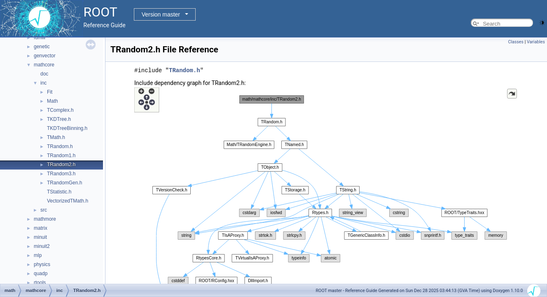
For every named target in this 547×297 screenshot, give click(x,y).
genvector (45, 56)
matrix (40, 228)
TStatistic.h (59, 192)
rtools (40, 282)
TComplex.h (60, 110)
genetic (42, 47)
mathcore (44, 65)
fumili (39, 37)
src (43, 210)
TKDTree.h (59, 119)
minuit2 (42, 246)
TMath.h (56, 137)
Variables (536, 42)
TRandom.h (60, 146)
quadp (40, 273)
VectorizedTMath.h (67, 201)
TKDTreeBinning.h (67, 128)
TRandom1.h (61, 155)
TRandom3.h (61, 174)
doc (44, 74)
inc (43, 83)
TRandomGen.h (64, 183)
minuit (40, 237)
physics (42, 264)
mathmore (45, 219)
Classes (516, 42)
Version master (161, 14)
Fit (49, 92)
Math (52, 101)
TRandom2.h (61, 164)
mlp (38, 255)
